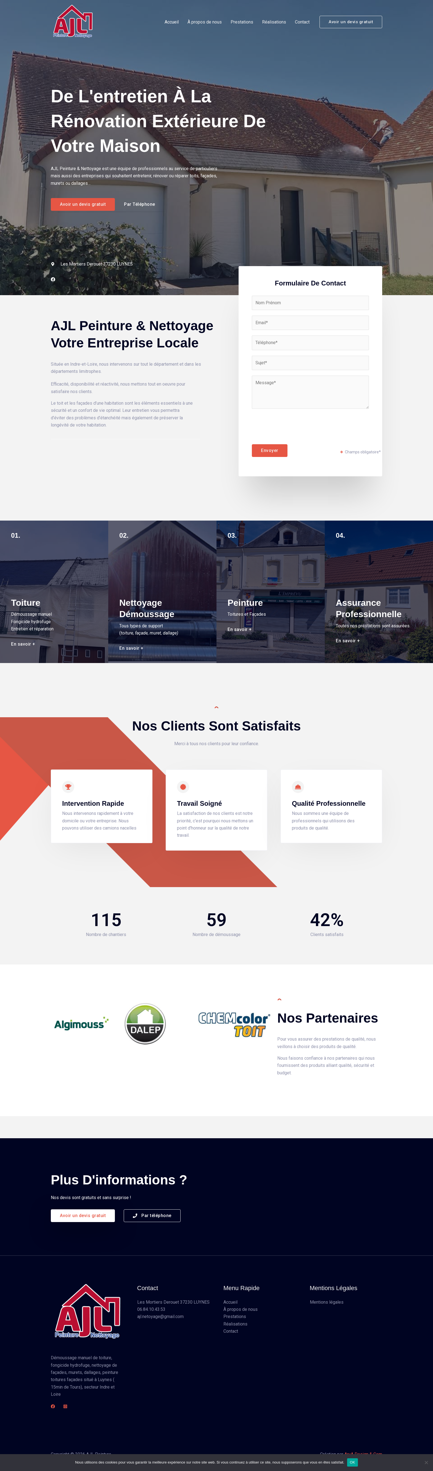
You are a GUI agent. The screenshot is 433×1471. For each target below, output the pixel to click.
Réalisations (274, 22)
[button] (351, 22)
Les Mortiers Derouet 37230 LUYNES (173, 1302)
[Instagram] (65, 1406)
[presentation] (294, 425)
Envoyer (269, 450)
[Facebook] (53, 1406)
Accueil (172, 22)
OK (352, 1462)
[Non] (426, 1462)
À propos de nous (205, 22)
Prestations (242, 22)
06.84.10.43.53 (151, 1309)
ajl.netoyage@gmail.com (160, 1316)
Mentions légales (327, 1302)
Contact (302, 22)
